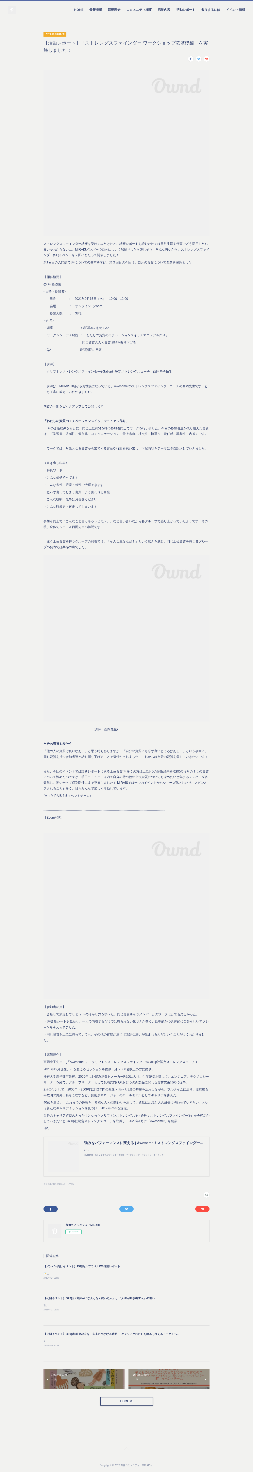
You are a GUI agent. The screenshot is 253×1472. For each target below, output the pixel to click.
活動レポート (185, 10)
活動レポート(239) (65, 1184)
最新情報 (95, 10)
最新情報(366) (49, 1184)
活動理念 (114, 10)
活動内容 (164, 10)
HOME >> (126, 1402)
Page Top (126, 1450)
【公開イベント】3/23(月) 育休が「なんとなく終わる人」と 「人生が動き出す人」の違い (99, 1298)
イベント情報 (235, 10)
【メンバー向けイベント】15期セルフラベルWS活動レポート (81, 1266)
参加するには (210, 10)
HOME (78, 10)
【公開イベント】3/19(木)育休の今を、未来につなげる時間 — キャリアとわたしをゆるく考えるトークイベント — (114, 1334)
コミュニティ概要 (139, 10)
